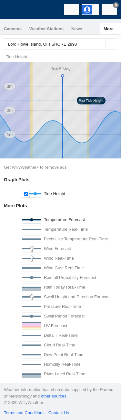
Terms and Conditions (24, 412)
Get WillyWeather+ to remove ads (35, 167)
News (76, 28)
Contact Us (58, 412)
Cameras (13, 28)
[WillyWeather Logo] (14, 9)
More (109, 28)
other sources (53, 396)
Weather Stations (46, 28)
